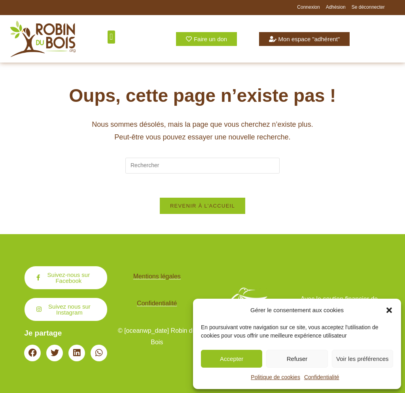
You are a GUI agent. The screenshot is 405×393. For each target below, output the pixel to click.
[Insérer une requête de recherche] (202, 166)
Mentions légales (157, 276)
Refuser (297, 358)
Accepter (231, 358)
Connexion (308, 7)
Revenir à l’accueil (202, 206)
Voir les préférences (362, 358)
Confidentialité (321, 377)
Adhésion (336, 7)
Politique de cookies (275, 377)
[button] (389, 310)
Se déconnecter (368, 7)
